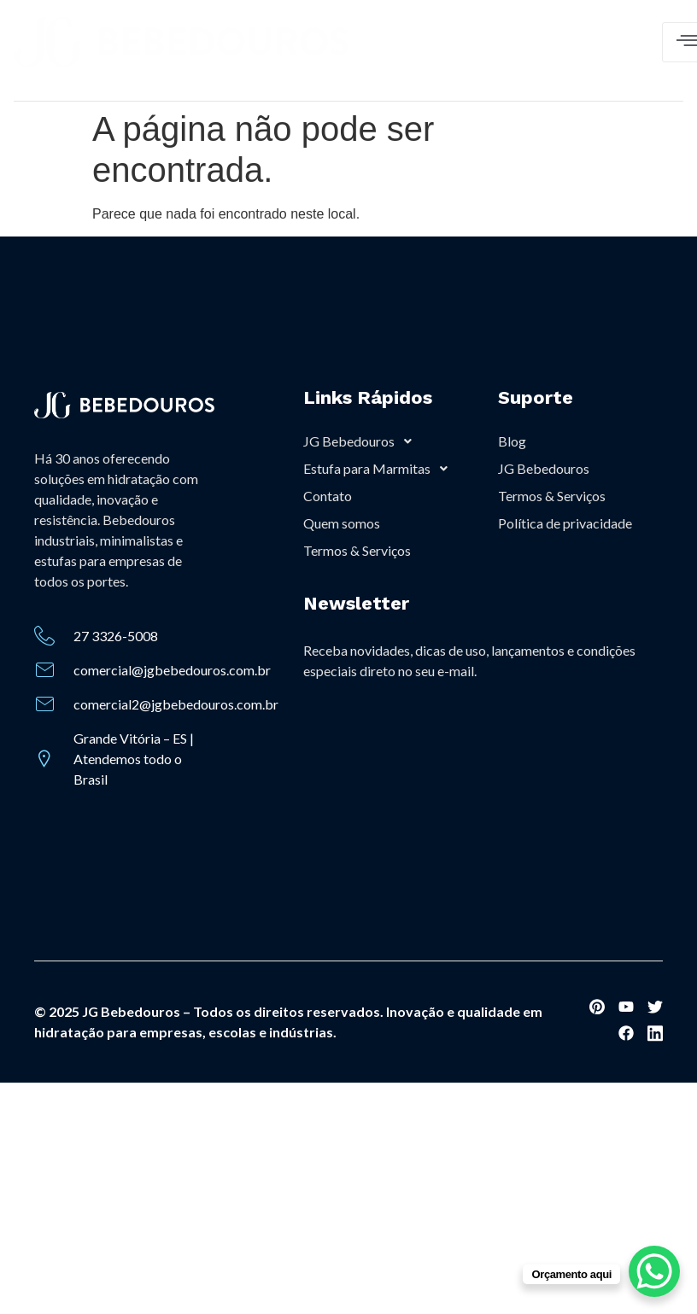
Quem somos (341, 523)
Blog (512, 441)
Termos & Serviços (357, 550)
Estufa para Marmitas (380, 468)
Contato (327, 496)
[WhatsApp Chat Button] (654, 1271)
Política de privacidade (565, 523)
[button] (385, 441)
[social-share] (597, 1006)
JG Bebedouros (362, 441)
